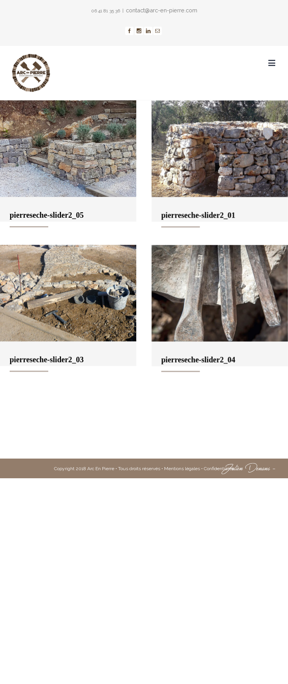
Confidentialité (219, 536)
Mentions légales (182, 536)
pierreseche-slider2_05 (47, 215)
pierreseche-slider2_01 (179, 233)
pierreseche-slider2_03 (47, 377)
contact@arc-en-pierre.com (161, 10)
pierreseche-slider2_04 (179, 396)
